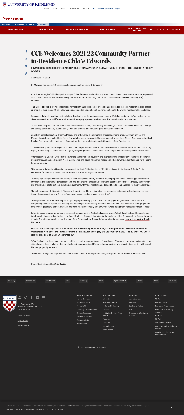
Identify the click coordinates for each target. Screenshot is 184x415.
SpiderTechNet (120, 347)
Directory (106, 387)
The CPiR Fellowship (41, 174)
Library (139, 347)
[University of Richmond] (25, 4)
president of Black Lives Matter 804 (56, 302)
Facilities (158, 380)
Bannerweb (30, 347)
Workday (11, 347)
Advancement (82, 388)
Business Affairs (83, 385)
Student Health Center (163, 387)
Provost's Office (82, 370)
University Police (161, 367)
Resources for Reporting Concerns (164, 375)
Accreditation (108, 394)
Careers (106, 374)
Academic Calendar (110, 367)
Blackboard (50, 347)
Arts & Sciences (135, 363)
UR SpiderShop (108, 391)
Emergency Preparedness (164, 370)
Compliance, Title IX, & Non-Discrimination (165, 398)
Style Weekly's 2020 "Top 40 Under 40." (124, 299)
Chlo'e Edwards (80, 162)
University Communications (87, 374)
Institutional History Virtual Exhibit (112, 379)
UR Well (158, 384)
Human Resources (84, 363)
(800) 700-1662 (26, 378)
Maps (155, 347)
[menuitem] (91, 4)
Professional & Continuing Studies (138, 379)
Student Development (85, 378)
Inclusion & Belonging (111, 370)
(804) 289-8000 (26, 374)
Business (132, 367)
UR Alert (158, 363)
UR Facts (106, 363)
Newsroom (17, 14)
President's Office (83, 367)
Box (67, 347)
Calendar (172, 347)
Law (130, 374)
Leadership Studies (136, 370)
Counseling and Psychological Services (166, 392)
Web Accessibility (27, 386)
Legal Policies (26, 383)
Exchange (83, 347)
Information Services (84, 381)
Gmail (101, 347)
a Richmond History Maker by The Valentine (83, 296)
